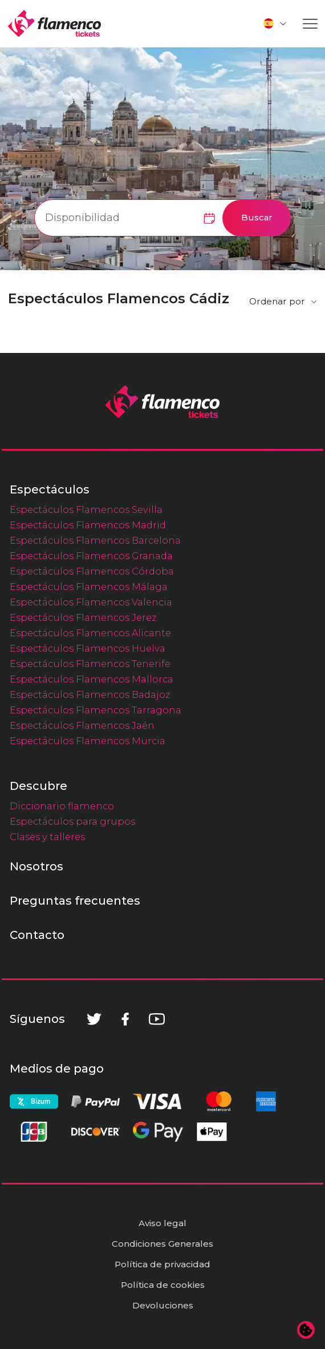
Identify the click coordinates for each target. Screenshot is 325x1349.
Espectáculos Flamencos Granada (91, 555)
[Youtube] (157, 1019)
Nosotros (36, 866)
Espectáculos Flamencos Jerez (83, 617)
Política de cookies (163, 1284)
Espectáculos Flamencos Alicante (90, 633)
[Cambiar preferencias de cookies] (306, 1330)
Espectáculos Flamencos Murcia (87, 740)
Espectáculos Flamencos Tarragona (95, 710)
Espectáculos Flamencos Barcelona (95, 540)
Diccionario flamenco (62, 806)
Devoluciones (162, 1305)
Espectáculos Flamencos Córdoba (92, 571)
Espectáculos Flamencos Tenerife (90, 663)
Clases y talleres (47, 836)
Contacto (37, 935)
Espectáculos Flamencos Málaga (89, 586)
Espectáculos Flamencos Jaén (82, 725)
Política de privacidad (162, 1264)
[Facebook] (125, 1019)
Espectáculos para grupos (72, 821)
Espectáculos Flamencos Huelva (87, 648)
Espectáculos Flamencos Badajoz (90, 694)
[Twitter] (94, 1019)
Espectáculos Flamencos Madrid (88, 525)
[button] (275, 23)
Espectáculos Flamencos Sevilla (86, 509)
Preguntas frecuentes (75, 901)
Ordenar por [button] (277, 301)
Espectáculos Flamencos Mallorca (91, 679)
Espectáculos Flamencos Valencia (91, 602)
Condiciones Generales (162, 1243)
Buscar (257, 217)
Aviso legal (162, 1223)
